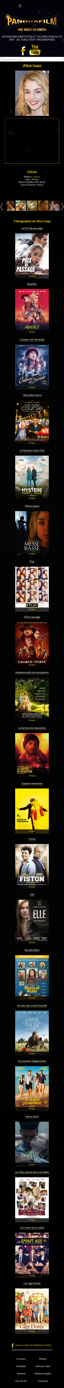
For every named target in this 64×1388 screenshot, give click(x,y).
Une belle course (32, 394)
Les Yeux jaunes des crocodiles (32, 1172)
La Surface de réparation (32, 727)
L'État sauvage (32, 616)
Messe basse (32, 505)
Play (32, 561)
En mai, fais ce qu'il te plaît (32, 1005)
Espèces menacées (32, 783)
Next (62, 206)
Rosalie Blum (32, 949)
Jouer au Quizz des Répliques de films (33, 1345)
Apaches (32, 283)
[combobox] (32, 59)
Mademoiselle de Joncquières (32, 672)
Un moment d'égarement (32, 1060)
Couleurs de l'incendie (32, 339)
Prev (1, 206)
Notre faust (32, 1116)
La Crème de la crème (32, 1227)
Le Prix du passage (32, 228)
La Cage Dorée (32, 1283)
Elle (32, 894)
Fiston (32, 838)
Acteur (36, 176)
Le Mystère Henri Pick (32, 450)
